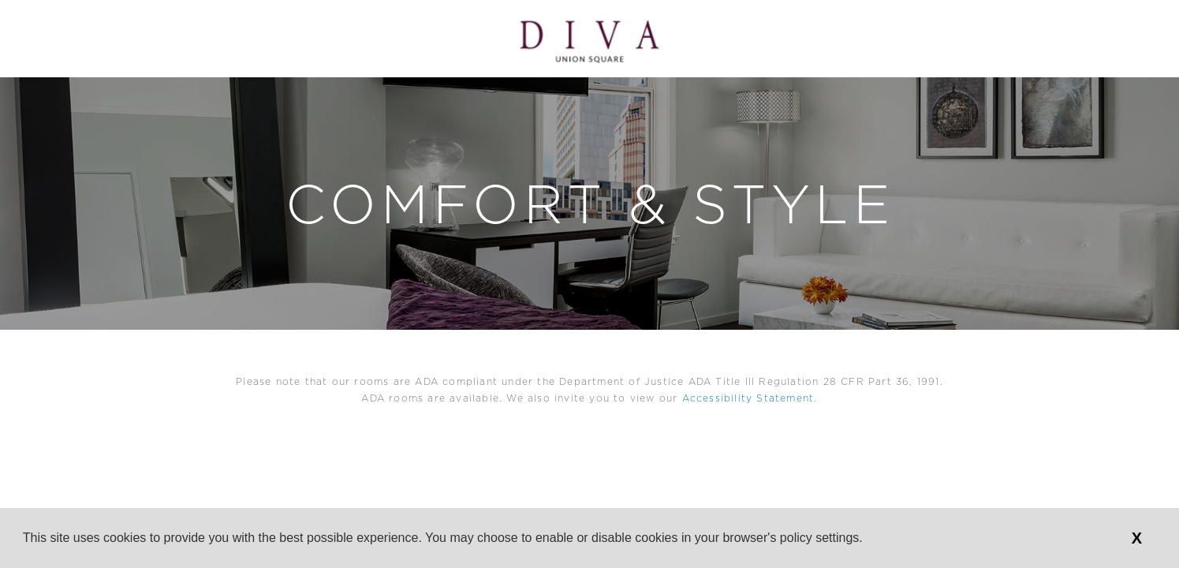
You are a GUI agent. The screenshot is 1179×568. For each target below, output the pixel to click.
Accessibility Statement (748, 398)
